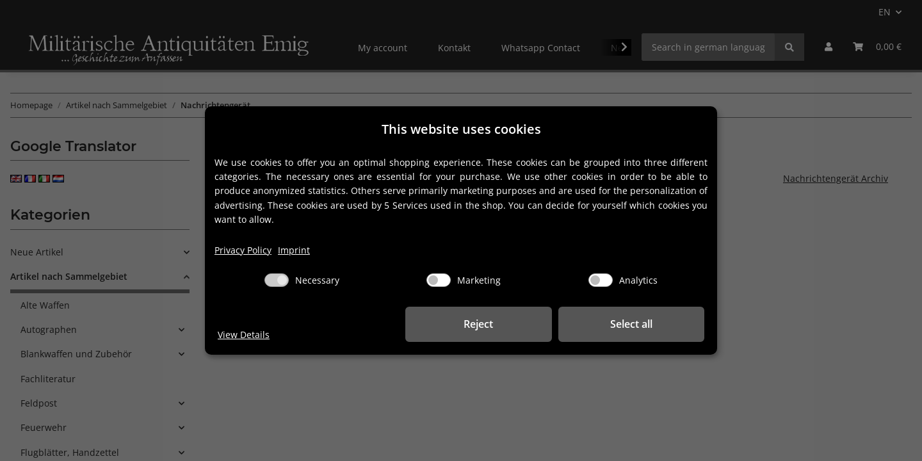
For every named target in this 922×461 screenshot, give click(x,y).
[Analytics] (600, 280)
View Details (244, 334)
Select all (640, 324)
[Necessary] (276, 280)
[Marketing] (438, 280)
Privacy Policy (242, 250)
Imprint (294, 250)
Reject (506, 324)
